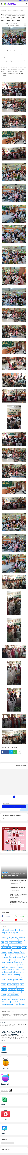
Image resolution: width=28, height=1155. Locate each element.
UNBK (3, 1001)
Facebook (6, 752)
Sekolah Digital (12, 989)
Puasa (22, 984)
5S (2, 930)
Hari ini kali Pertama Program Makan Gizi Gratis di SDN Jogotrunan (18, 895)
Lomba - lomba (10, 962)
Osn (2, 972)
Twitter (11, 752)
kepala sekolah (5, 957)
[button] (26, 3)
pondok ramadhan (14, 982)
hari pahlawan (5, 945)
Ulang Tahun (22, 999)
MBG (3, 967)
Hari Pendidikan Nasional (15, 945)
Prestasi (9, 984)
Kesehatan (19, 957)
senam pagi (11, 991)
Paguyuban (18, 972)
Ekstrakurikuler (22, 937)
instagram (8, 919)
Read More (3, 1040)
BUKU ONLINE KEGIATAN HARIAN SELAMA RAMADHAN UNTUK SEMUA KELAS (12, 1032)
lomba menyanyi (18, 962)
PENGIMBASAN (5, 977)
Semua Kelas (4, 991)
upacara (8, 1001)
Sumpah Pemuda (14, 994)
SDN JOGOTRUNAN (5, 1022)
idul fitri (24, 947)
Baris (3, 932)
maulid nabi (20, 964)
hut (13, 947)
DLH (9, 937)
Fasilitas (11, 940)
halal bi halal (19, 942)
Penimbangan (20, 977)
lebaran (18, 959)
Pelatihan (10, 974)
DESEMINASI (12, 935)
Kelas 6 (23, 954)
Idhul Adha (18, 947)
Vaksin (17, 1004)
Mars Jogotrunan (12, 964)
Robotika (19, 987)
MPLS (7, 967)
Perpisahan (10, 979)
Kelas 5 (18, 954)
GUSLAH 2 (12, 942)
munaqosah (12, 967)
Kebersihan (4, 952)
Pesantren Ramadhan (11, 9)
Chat (17, 932)
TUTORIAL (18, 996)
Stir (8, 994)
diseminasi (4, 937)
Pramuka (3, 984)
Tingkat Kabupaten (6, 996)
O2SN (17, 969)
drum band (14, 937)
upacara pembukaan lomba (8, 1004)
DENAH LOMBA (5, 935)
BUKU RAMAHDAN (10, 932)
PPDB (21, 982)
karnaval (15, 949)
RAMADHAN (12, 987)
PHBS (3, 982)
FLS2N (16, 940)
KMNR (24, 957)
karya (20, 949)
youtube (22, 919)
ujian (9, 999)
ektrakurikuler (5, 940)
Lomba (3, 962)
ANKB (22, 930)
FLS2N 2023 (22, 940)
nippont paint (11, 969)
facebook (8, 916)
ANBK (17, 930)
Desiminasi (19, 935)
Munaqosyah (19, 967)
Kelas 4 (13, 954)
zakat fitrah (22, 1004)
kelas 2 (3, 954)
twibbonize (4, 999)
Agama (6, 930)
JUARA (3, 949)
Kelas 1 (22, 952)
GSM (3, 942)
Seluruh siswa (20, 989)
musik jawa (4, 969)
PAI (23, 972)
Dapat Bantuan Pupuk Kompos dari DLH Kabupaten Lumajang (18, 881)
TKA (13, 996)
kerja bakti (12, 957)
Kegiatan (17, 952)
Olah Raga (23, 969)
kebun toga (10, 952)
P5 (13, 972)
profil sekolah (16, 984)
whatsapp (22, 916)
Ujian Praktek (15, 999)
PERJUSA (4, 979)
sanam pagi (4, 989)
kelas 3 (8, 954)
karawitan (9, 949)
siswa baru (18, 991)
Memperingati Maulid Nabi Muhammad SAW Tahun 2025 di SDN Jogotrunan (18, 902)
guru (7, 942)
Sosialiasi (4, 994)
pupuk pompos (5, 987)
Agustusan (12, 930)
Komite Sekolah (5, 959)
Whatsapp (15, 752)
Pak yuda (4, 974)
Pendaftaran (16, 974)
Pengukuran (12, 977)
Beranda (3, 9)
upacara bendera (15, 1001)
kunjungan (12, 959)
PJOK (7, 982)
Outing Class (8, 972)
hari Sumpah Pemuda (6, 947)
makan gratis (4, 964)
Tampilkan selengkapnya (20, 765)
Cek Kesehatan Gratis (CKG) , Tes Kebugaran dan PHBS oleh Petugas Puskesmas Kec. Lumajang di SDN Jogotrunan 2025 (18, 889)
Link (23, 959)
